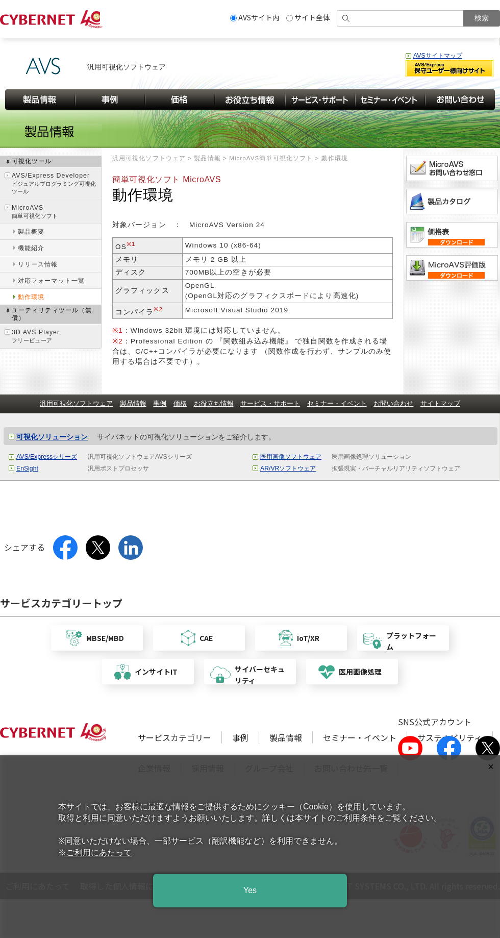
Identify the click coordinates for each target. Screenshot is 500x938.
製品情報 (207, 158)
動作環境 (31, 297)
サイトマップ (440, 403)
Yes (250, 890)
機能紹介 (31, 248)
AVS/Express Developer (56, 184)
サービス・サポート (270, 403)
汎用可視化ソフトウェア (149, 158)
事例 (159, 403)
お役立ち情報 (214, 403)
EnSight (27, 468)
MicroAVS (56, 212)
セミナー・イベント (337, 403)
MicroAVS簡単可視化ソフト (271, 158)
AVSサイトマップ (437, 55)
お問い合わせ (393, 403)
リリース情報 (38, 264)
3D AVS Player (56, 336)
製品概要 (31, 231)
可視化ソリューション (52, 437)
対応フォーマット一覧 (51, 280)
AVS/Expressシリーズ (46, 456)
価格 (180, 403)
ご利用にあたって (99, 852)
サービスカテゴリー (174, 737)
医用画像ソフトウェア (290, 456)
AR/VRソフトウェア (288, 468)
